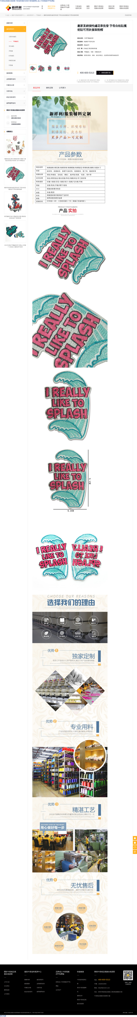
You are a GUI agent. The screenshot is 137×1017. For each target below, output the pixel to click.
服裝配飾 (27, 983)
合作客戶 (58, 990)
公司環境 (6, 994)
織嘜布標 (27, 979)
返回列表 (128, 15)
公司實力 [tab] (62, 88)
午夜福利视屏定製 (78, 7)
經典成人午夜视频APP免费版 (63, 984)
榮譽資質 (6, 990)
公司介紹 (6, 982)
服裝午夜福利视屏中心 (51, 7)
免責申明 (130, 1012)
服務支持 (88, 7)
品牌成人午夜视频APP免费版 (64, 7)
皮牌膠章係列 (41, 983)
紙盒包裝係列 (28, 991)
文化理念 (6, 986)
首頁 (42, 7)
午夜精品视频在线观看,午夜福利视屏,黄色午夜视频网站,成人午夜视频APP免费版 (27, 1)
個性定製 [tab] (49, 88)
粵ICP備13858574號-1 (38, 1012)
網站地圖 (125, 1012)
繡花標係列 (30, 15)
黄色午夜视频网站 (111, 7)
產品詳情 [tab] (36, 88)
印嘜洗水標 (27, 987)
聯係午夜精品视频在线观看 (124, 7)
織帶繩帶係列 (41, 991)
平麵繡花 (38, 15)
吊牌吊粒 (39, 987)
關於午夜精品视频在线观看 (98, 7)
